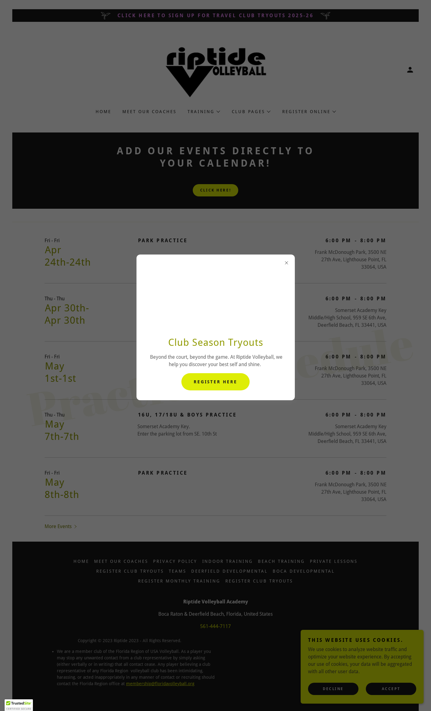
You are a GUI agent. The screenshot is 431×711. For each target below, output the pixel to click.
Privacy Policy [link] (175, 561)
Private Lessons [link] (334, 561)
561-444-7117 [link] (215, 626)
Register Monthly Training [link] (179, 581)
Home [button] (81, 561)
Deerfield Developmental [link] (229, 571)
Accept (391, 689)
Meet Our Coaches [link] (149, 111)
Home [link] (103, 111)
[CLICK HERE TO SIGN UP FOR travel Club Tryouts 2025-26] (215, 15)
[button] (410, 70)
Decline (333, 689)
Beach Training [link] (281, 561)
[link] (215, 69)
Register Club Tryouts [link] (130, 571)
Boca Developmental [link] (304, 571)
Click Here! (215, 190)
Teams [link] (177, 571)
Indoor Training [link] (227, 561)
